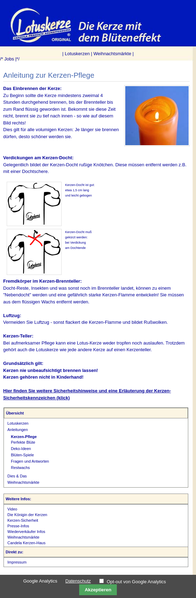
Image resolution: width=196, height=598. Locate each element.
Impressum (16, 562)
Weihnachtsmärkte (112, 53)
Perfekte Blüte (23, 442)
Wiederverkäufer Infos (26, 531)
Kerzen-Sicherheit (22, 520)
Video (12, 509)
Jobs (9, 59)
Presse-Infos (18, 526)
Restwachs (20, 467)
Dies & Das (17, 476)
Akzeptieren (98, 589)
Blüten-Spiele (22, 455)
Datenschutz (78, 581)
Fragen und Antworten (30, 461)
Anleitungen (17, 429)
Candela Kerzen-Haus (26, 543)
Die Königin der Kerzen (27, 515)
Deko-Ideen (21, 448)
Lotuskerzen (77, 53)
